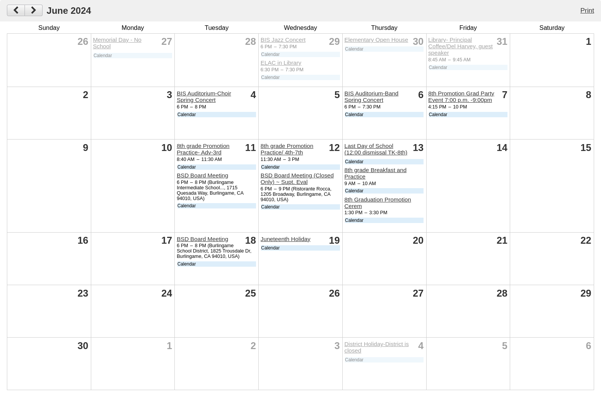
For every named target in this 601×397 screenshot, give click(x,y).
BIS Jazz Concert (283, 39)
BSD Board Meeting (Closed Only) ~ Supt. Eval (297, 178)
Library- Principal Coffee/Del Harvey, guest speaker (460, 46)
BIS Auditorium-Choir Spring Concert (204, 96)
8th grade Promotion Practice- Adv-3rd (203, 149)
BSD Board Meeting (202, 175)
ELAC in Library (281, 62)
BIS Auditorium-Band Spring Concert (372, 96)
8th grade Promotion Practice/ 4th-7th (287, 149)
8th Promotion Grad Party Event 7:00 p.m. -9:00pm (461, 96)
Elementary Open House (376, 39)
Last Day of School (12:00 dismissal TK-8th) (376, 149)
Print (587, 10)
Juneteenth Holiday (285, 239)
